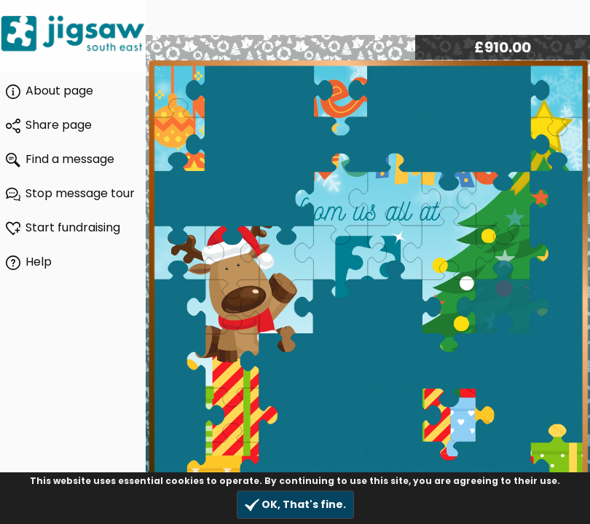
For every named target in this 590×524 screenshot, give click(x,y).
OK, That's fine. (295, 504)
